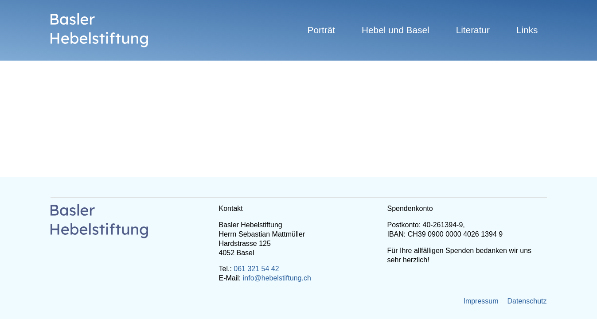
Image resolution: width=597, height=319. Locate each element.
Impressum (480, 301)
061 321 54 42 (256, 268)
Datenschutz (527, 301)
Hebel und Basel (395, 30)
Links (527, 30)
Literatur (473, 30)
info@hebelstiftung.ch (277, 278)
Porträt (321, 30)
